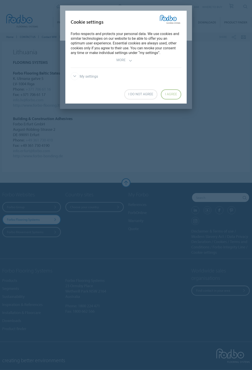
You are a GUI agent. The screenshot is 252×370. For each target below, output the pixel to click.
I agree (171, 94)
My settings (84, 76)
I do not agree (140, 94)
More (124, 60)
